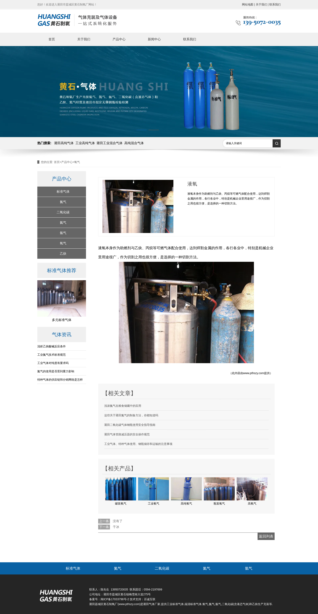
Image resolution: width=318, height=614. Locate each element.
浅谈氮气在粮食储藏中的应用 (122, 405)
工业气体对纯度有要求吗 (53, 363)
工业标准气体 (175, 604)
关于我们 (83, 39)
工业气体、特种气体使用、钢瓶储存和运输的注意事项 (138, 443)
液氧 (101, 248)
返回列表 (266, 536)
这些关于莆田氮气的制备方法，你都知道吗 (131, 415)
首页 (51, 39)
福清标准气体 (193, 604)
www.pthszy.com (253, 373)
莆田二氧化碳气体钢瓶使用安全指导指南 (129, 424)
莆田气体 (149, 604)
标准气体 (63, 191)
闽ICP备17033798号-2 (115, 599)
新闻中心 (154, 39)
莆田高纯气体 (64, 143)
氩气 (63, 233)
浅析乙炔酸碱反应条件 (51, 346)
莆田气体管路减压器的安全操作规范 (127, 434)
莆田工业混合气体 (109, 143)
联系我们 (189, 39)
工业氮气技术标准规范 (51, 354)
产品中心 (119, 39)
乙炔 (63, 253)
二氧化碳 (63, 212)
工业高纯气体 (85, 143)
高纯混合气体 (134, 143)
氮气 (63, 202)
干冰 (116, 527)
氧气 (63, 243)
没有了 (117, 521)
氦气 (63, 222)
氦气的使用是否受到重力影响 (55, 371)
